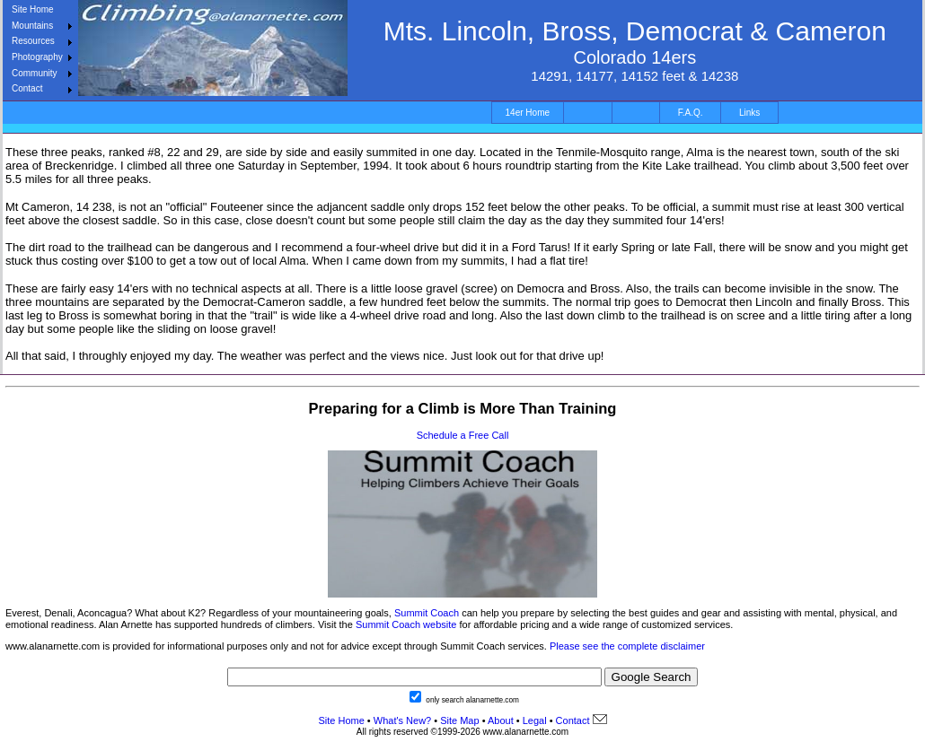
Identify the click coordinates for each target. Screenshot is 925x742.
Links (749, 113)
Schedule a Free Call (463, 435)
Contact (27, 88)
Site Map (458, 720)
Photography (37, 57)
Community (34, 73)
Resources (33, 41)
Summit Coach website (406, 624)
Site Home (33, 9)
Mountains (32, 26)
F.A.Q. (690, 113)
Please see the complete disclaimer (627, 646)
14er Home (528, 113)
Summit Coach (426, 612)
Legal (535, 720)
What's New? (402, 720)
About (501, 720)
